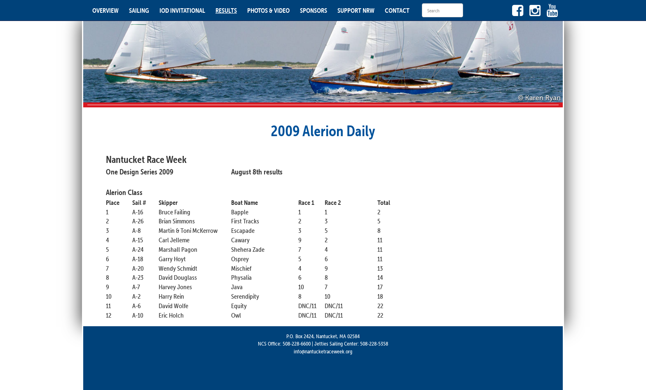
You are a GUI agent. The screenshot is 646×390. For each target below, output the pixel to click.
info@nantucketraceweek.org (323, 351)
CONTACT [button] (397, 10)
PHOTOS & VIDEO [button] (268, 10)
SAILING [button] (139, 10)
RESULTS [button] (226, 10)
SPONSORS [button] (313, 10)
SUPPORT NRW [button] (355, 10)
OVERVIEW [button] (105, 10)
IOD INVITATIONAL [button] (182, 10)
